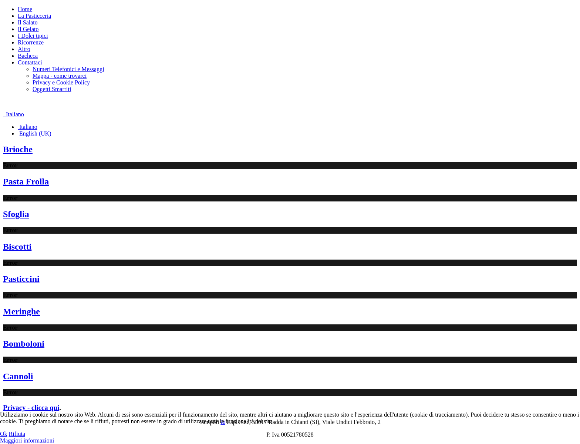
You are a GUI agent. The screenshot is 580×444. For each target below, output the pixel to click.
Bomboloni (23, 343)
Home (25, 9)
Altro (24, 49)
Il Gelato (28, 29)
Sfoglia (16, 214)
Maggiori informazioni (27, 440)
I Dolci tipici (33, 36)
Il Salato (28, 22)
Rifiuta (17, 434)
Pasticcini (21, 279)
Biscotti (17, 246)
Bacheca (28, 56)
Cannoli (18, 376)
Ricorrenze (31, 42)
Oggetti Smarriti (52, 89)
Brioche (18, 149)
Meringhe (21, 311)
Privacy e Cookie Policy (61, 82)
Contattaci (30, 62)
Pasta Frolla (26, 181)
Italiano (13, 114)
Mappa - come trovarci (60, 76)
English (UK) (34, 133)
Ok (3, 434)
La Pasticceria (34, 16)
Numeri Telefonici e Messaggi (68, 69)
